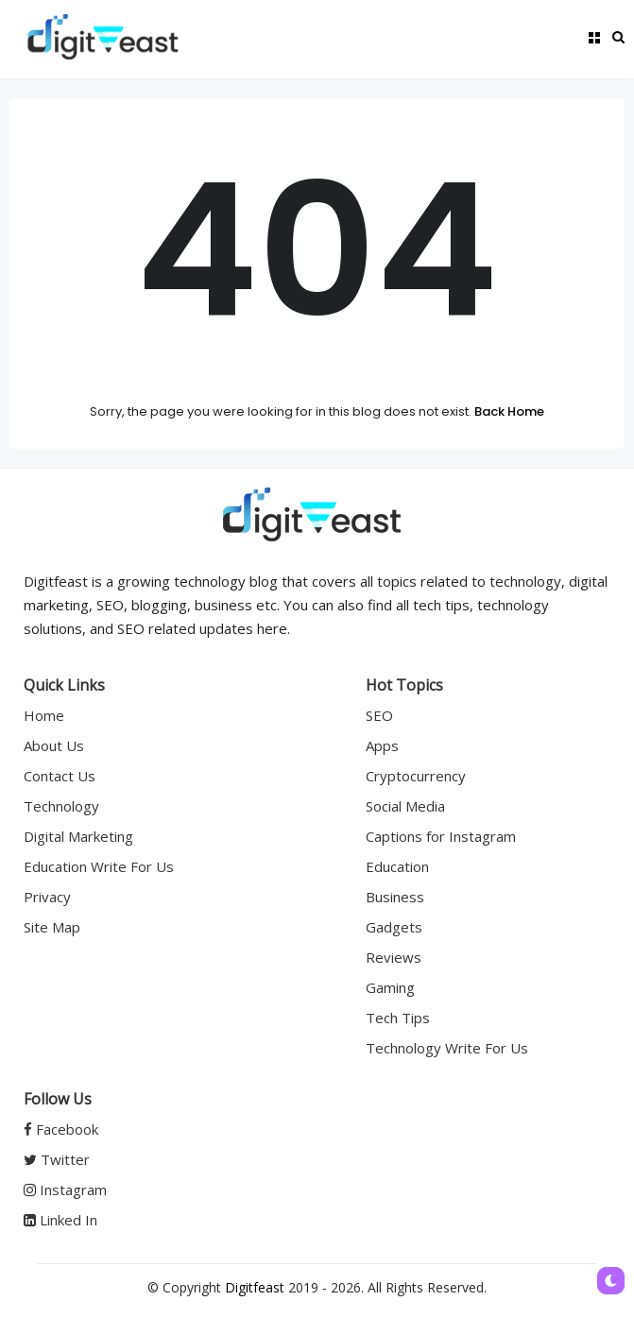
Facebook (61, 1129)
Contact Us (59, 775)
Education (397, 866)
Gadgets (394, 926)
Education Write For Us (99, 866)
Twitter (57, 1159)
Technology (61, 805)
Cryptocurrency (416, 775)
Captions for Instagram (441, 836)
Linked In (60, 1219)
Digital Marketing (78, 836)
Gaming (390, 987)
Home (44, 715)
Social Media (405, 805)
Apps (382, 745)
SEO (379, 715)
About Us (54, 745)
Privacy (47, 896)
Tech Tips (398, 1017)
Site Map (52, 926)
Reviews (393, 957)
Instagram (65, 1189)
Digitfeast (254, 1287)
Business (395, 896)
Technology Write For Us (447, 1047)
